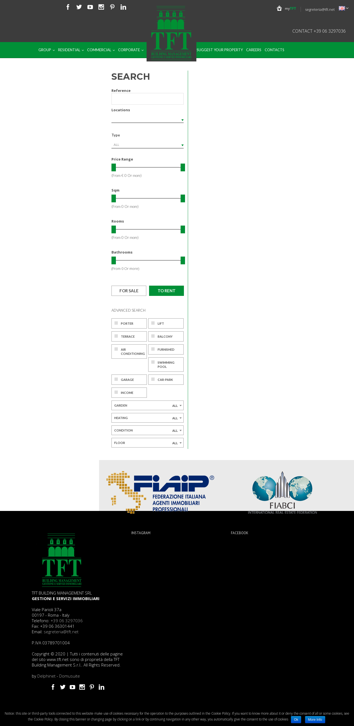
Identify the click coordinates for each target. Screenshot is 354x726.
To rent (167, 290)
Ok (296, 720)
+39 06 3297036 (67, 620)
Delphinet (46, 676)
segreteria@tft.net (320, 9)
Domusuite (69, 676)
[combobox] (147, 144)
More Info (315, 720)
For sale (129, 290)
